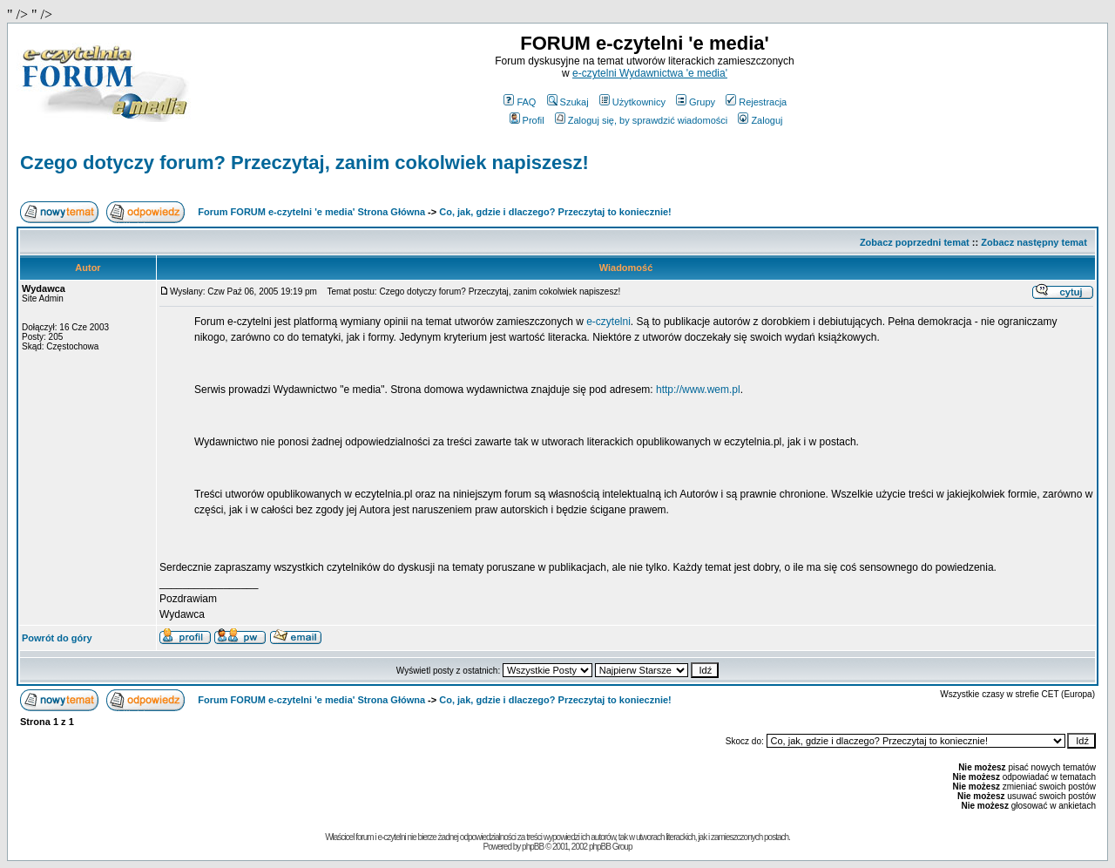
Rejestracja (756, 102)
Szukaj (568, 102)
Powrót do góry (57, 638)
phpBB (533, 846)
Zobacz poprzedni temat (915, 242)
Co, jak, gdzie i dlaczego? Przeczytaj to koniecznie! (555, 212)
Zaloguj (760, 120)
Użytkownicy (632, 102)
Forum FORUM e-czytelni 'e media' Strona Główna (311, 212)
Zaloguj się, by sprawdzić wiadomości (641, 120)
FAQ (519, 102)
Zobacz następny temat (1034, 242)
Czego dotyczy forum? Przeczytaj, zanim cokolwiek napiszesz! (304, 162)
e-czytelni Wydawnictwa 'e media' (649, 73)
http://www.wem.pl (698, 389)
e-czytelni (608, 321)
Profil (527, 120)
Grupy (695, 102)
